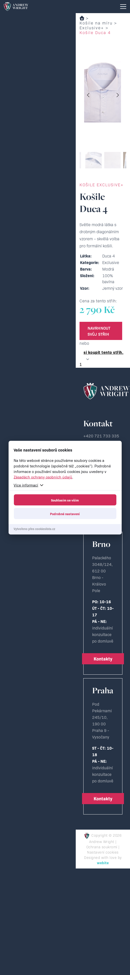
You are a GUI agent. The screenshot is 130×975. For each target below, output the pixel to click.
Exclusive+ (92, 27)
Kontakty (103, 658)
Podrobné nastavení (65, 513)
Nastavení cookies (103, 852)
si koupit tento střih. (103, 352)
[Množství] (105, 364)
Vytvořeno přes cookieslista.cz (34, 528)
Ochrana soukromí (101, 846)
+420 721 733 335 (101, 435)
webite (103, 862)
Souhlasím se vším (65, 499)
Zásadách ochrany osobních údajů (43, 476)
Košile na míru (96, 22)
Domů (82, 18)
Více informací (26, 484)
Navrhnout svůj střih (99, 331)
